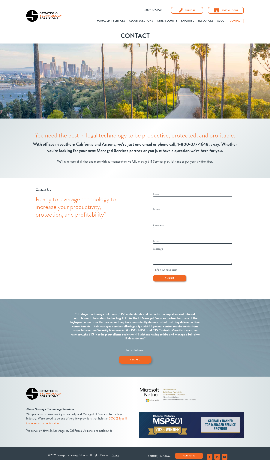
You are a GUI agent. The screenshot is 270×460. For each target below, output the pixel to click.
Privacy (115, 451)
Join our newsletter (167, 266)
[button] (153, 10)
